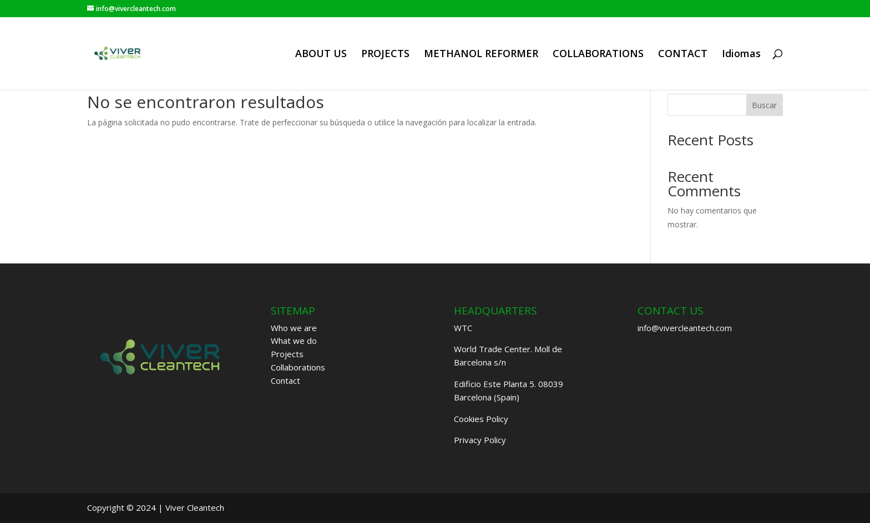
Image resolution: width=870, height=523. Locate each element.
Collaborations (298, 367)
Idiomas (741, 54)
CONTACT (682, 54)
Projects (287, 353)
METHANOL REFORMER (481, 54)
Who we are (294, 327)
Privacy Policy (480, 439)
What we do (294, 340)
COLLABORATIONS (598, 54)
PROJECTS (385, 54)
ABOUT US (321, 54)
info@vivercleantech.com (685, 327)
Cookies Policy (481, 418)
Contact (285, 380)
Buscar (764, 105)
